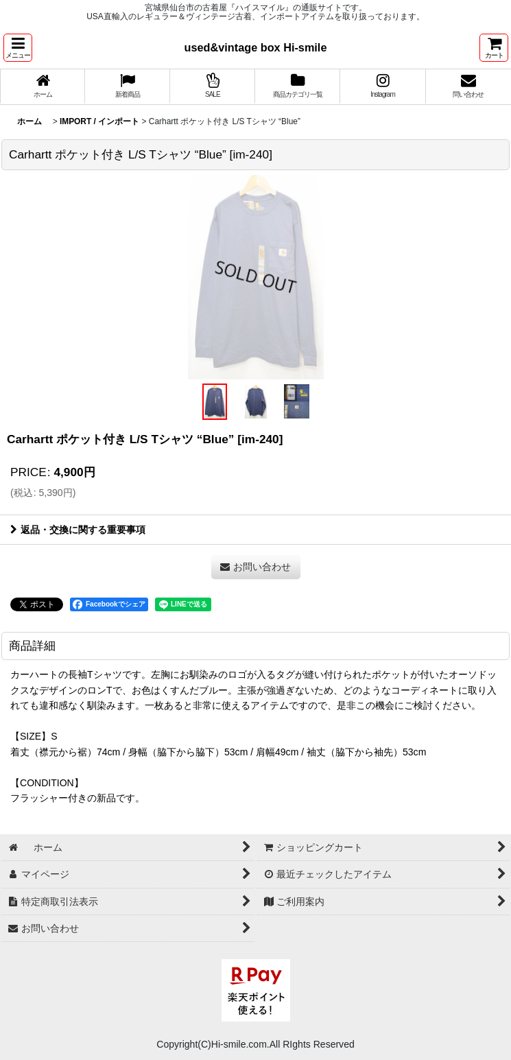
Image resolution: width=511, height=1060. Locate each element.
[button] (17, 48)
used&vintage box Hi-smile (256, 47)
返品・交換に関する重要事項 (77, 529)
